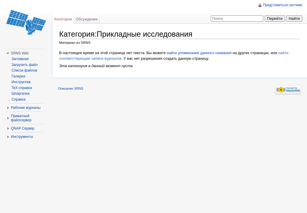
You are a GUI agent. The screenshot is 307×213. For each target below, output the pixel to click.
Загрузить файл (25, 65)
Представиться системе (282, 5)
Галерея (18, 76)
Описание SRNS (70, 88)
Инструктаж (21, 82)
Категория (63, 19)
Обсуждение (87, 19)
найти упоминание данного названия (199, 53)
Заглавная (20, 59)
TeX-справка (22, 88)
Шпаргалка (21, 93)
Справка (18, 99)
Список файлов (24, 70)
